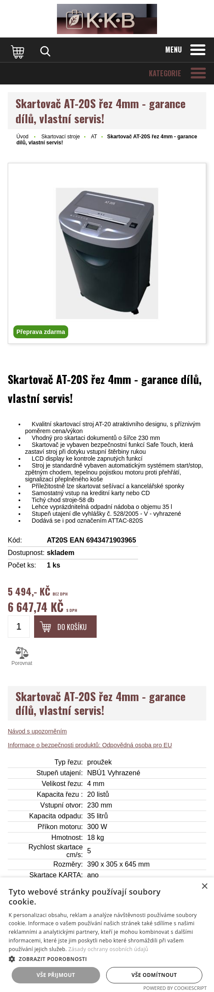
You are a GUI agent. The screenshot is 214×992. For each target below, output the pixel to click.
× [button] (204, 886)
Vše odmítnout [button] (154, 975)
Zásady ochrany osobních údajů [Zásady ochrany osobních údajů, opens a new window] (108, 949)
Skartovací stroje (60, 137)
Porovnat (22, 656)
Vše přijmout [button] (56, 975)
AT (94, 137)
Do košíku (72, 627)
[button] (107, 959)
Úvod (22, 137)
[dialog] (107, 934)
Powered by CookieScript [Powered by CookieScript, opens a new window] (175, 988)
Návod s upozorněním (37, 731)
